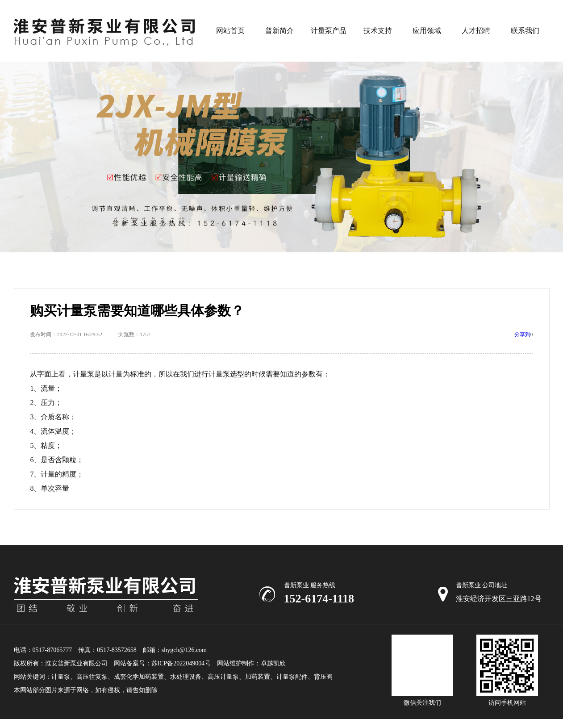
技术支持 (377, 30)
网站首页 (230, 30)
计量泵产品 (328, 30)
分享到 (522, 334)
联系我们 (525, 30)
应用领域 (427, 30)
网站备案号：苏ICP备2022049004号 (162, 663)
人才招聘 (476, 30)
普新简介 (279, 30)
